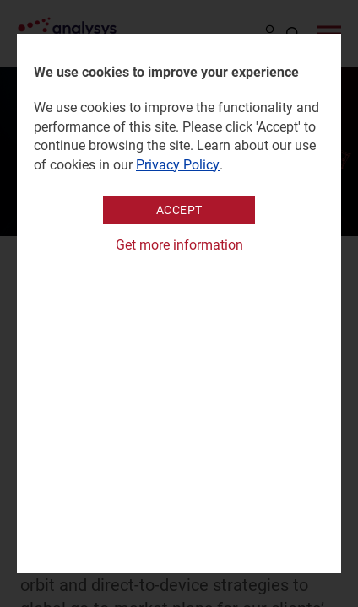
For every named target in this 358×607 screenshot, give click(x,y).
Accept (179, 210)
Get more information (179, 245)
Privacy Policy (178, 165)
